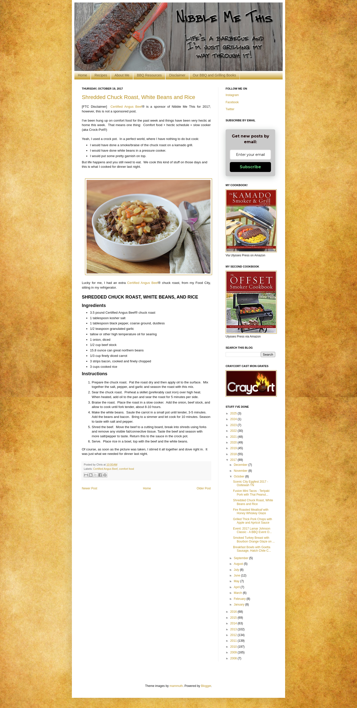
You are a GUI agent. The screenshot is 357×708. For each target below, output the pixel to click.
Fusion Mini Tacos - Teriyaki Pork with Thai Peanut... (251, 492)
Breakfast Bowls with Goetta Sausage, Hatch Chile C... (252, 548)
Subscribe (250, 167)
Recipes (100, 75)
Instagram (232, 95)
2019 (234, 448)
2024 (234, 419)
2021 (234, 436)
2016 (234, 611)
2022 (234, 431)
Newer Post (89, 488)
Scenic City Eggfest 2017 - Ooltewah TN (250, 483)
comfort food (126, 468)
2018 (234, 454)
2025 (234, 413)
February (240, 599)
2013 (234, 629)
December (241, 465)
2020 (234, 442)
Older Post (204, 488)
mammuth (176, 686)
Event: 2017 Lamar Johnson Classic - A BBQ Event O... (252, 530)
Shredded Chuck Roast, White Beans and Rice (138, 97)
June (237, 575)
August (239, 564)
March (238, 593)
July (237, 570)
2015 (234, 617)
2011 (234, 640)
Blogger (206, 686)
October (239, 476)
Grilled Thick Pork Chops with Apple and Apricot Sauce (252, 520)
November (241, 470)
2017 (234, 460)
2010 (234, 646)
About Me (122, 75)
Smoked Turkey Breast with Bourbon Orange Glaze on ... (254, 539)
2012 (234, 635)
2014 (234, 623)
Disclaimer (177, 75)
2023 (234, 425)
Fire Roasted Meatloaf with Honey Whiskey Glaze (250, 511)
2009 (234, 652)
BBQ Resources (149, 75)
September (241, 558)
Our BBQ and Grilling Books (214, 75)
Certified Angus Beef (126, 106)
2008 (234, 658)
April (237, 587)
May (237, 581)
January (239, 604)
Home (82, 75)
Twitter (230, 109)
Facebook (232, 102)
